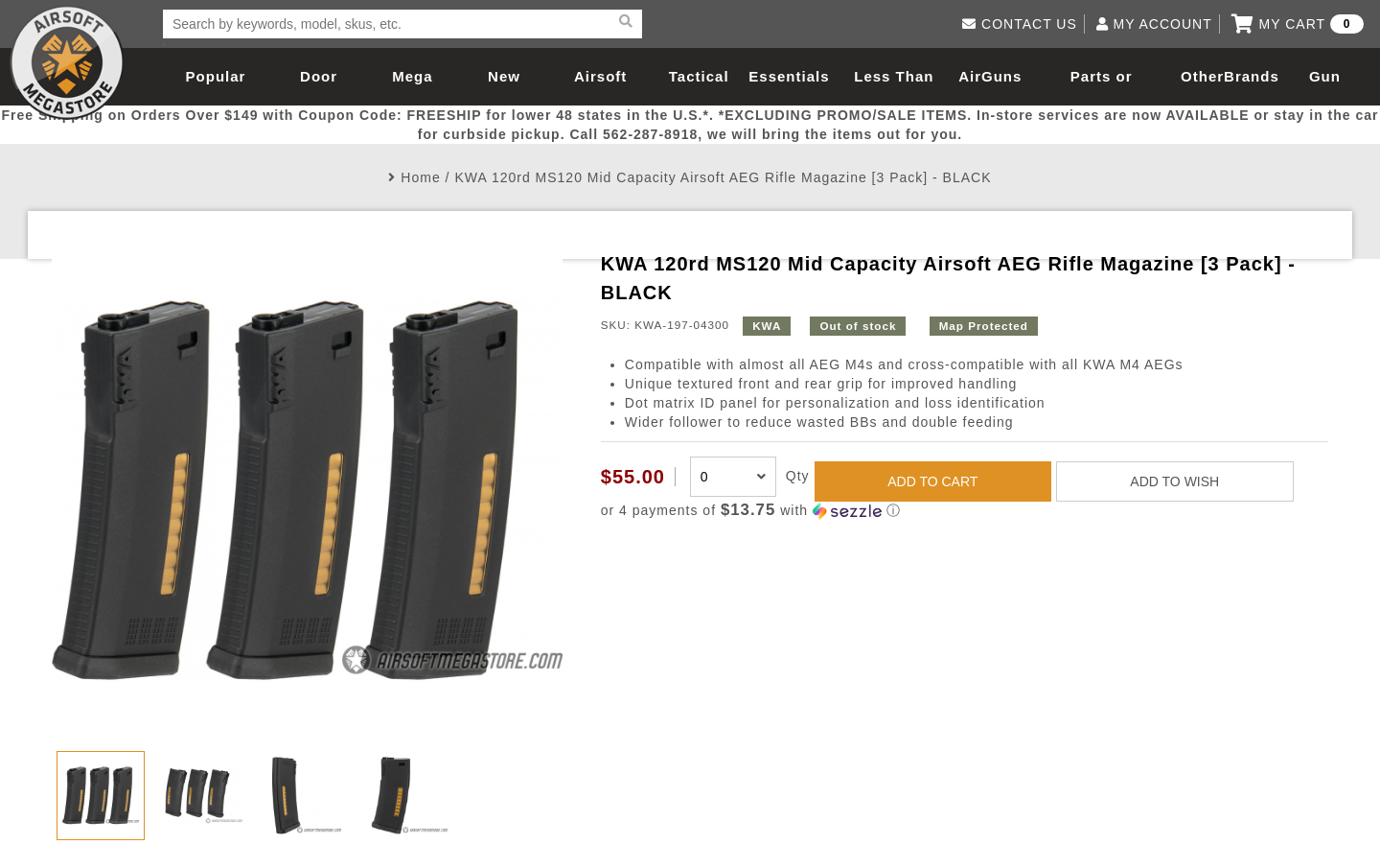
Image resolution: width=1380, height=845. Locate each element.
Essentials (788, 76)
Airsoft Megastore (67, 62)
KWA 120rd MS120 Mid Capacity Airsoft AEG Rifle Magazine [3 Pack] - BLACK (722, 177)
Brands (1251, 76)
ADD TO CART (932, 481)
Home (420, 177)
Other (1202, 76)
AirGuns (990, 76)
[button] (964, 511)
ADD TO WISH (1174, 481)
